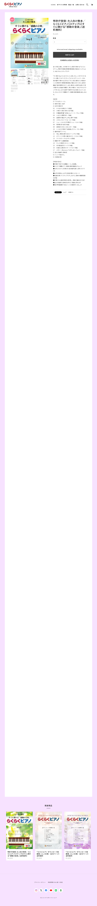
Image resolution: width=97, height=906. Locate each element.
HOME (53, 4)
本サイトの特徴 (62, 4)
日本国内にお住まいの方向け (69, 60)
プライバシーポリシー (40, 882)
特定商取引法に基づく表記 (55, 882)
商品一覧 (71, 4)
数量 (54, 38)
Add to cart (69, 55)
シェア (65, 192)
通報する (70, 192)
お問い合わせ (80, 4)
